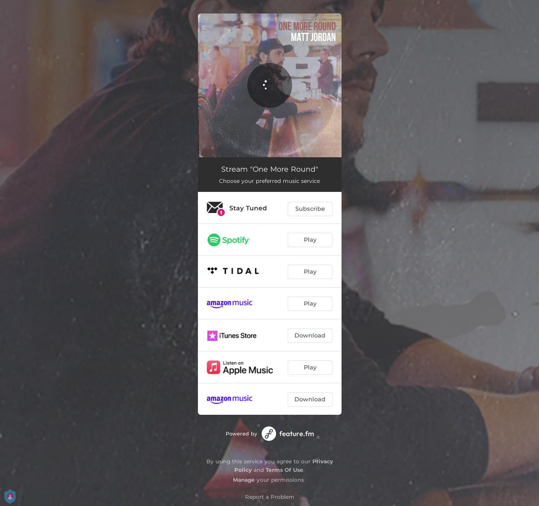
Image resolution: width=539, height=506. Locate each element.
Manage (244, 479)
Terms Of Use (284, 469)
